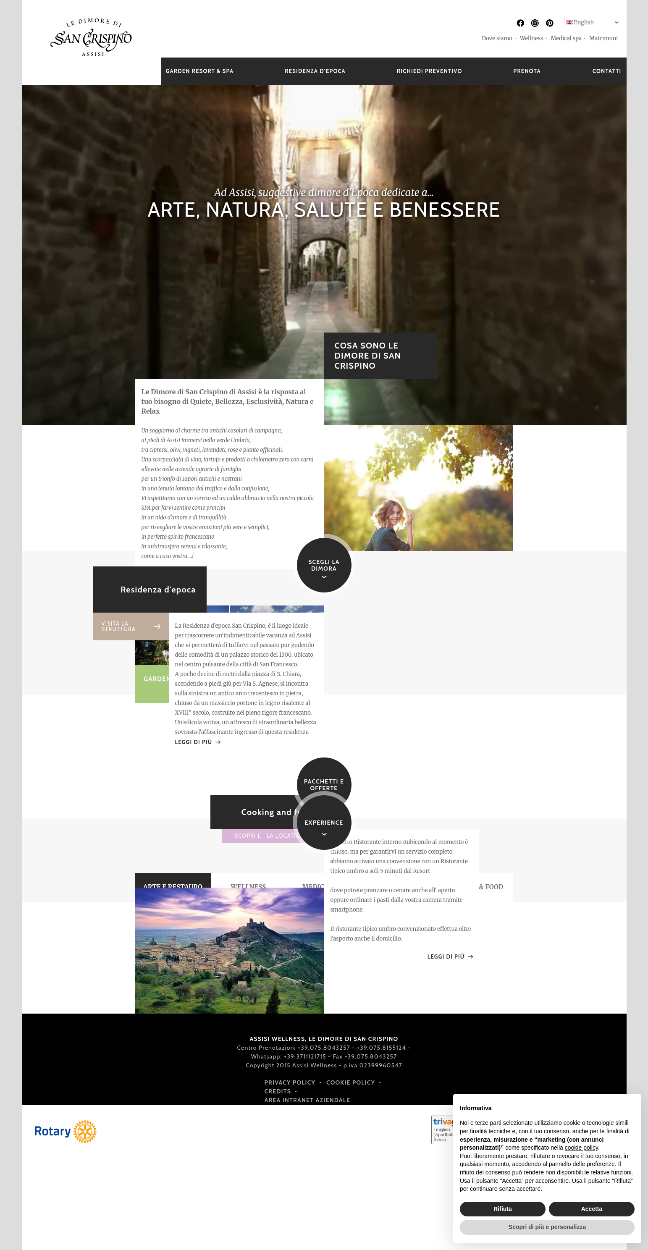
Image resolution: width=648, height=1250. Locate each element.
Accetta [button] (592, 1208)
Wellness (531, 38)
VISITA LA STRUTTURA (119, 626)
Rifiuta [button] (502, 1208)
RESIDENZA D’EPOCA (315, 71)
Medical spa (566, 38)
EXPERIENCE (323, 822)
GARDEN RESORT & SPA (200, 71)
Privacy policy (290, 1082)
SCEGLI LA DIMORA (323, 565)
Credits (278, 1091)
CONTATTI (607, 71)
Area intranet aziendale (308, 1100)
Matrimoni (603, 38)
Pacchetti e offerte (324, 785)
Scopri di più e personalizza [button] (547, 1227)
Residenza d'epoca (158, 589)
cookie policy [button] (581, 1147)
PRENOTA (527, 71)
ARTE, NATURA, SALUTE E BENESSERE (323, 209)
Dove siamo (497, 38)
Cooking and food (277, 812)
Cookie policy (350, 1082)
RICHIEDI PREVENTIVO (429, 71)
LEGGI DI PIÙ (194, 742)
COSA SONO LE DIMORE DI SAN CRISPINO (368, 356)
